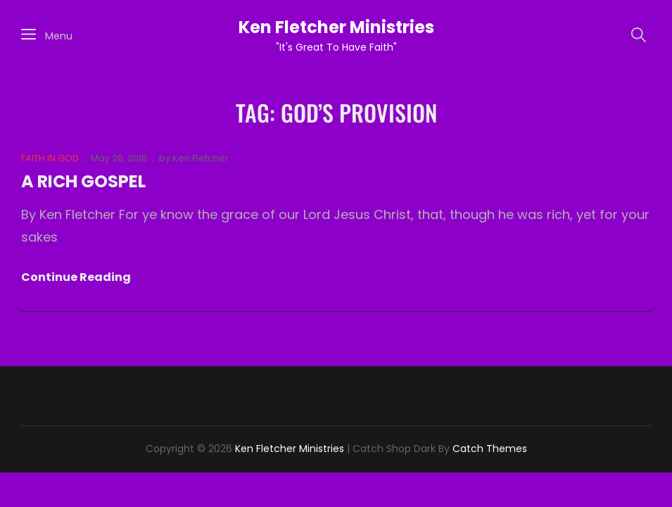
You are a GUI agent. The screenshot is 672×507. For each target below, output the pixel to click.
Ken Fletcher (200, 158)
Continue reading (76, 277)
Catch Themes (489, 449)
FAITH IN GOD (50, 158)
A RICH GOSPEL (83, 181)
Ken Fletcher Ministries (336, 27)
